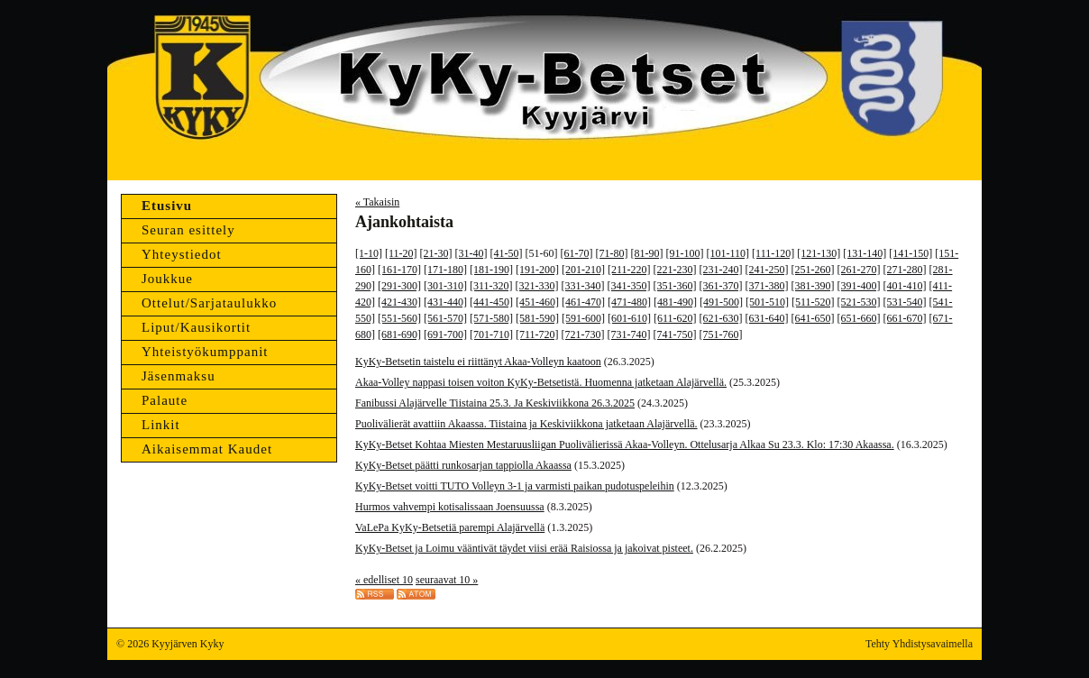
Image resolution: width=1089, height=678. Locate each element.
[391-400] (859, 285)
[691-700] (445, 334)
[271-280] (905, 269)
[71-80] (612, 253)
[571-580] (491, 318)
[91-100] (685, 253)
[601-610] (629, 318)
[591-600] (583, 318)
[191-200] (537, 269)
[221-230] (675, 269)
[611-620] (675, 318)
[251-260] (813, 269)
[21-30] (436, 253)
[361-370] (721, 285)
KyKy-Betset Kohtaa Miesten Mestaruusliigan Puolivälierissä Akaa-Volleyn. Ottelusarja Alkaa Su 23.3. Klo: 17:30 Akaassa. (624, 444)
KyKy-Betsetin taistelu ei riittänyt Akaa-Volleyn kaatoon (478, 361)
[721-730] (583, 334)
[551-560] (399, 318)
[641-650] (813, 318)
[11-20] (401, 253)
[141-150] (910, 253)
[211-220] (629, 269)
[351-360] (675, 285)
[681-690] (399, 334)
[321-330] (537, 285)
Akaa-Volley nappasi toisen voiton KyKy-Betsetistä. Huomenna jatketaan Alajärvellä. (541, 382)
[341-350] (629, 285)
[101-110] (728, 253)
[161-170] (399, 269)
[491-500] (721, 302)
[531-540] (905, 302)
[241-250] (767, 269)
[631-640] (767, 318)
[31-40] (471, 253)
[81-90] (647, 253)
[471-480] (629, 302)
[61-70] (577, 253)
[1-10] (368, 253)
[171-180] (445, 269)
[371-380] (767, 285)
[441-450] (491, 302)
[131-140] (864, 253)
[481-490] (675, 302)
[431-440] (445, 302)
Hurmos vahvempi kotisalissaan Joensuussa (449, 506)
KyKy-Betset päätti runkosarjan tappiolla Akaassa (463, 465)
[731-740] (629, 334)
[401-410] (905, 285)
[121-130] (818, 253)
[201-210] (583, 269)
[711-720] (537, 334)
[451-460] (537, 302)
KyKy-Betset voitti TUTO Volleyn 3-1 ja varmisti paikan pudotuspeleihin (514, 486)
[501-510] (767, 302)
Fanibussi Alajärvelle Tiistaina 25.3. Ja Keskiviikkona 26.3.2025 (495, 403)
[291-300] (399, 285)
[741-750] (675, 334)
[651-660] (859, 318)
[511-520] (813, 302)
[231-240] (721, 269)
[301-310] (445, 285)
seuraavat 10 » (447, 579)
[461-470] (583, 302)
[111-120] (773, 253)
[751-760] (721, 334)
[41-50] (506, 253)
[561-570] (445, 318)
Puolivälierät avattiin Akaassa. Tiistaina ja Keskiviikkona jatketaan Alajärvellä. (526, 423)
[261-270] (859, 269)
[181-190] (491, 269)
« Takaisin (377, 202)
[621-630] (721, 318)
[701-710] (491, 334)
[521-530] (859, 302)
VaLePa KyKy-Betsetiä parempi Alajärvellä (449, 527)
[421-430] (399, 302)
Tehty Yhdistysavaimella (919, 643)
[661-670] (905, 318)
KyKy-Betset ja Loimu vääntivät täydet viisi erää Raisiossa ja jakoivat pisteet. (524, 548)
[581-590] (537, 318)
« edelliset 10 (384, 579)
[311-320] (491, 285)
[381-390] (813, 285)
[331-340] (583, 285)
